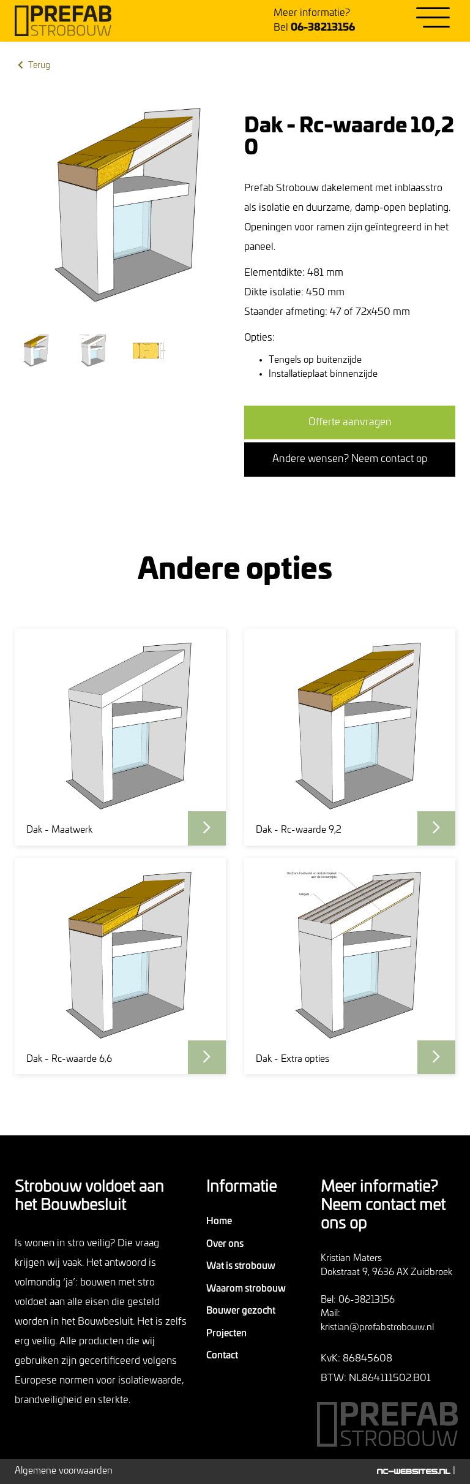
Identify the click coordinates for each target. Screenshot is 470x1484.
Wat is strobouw (240, 1266)
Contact (222, 1355)
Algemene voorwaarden (64, 1470)
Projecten (226, 1333)
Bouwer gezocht (240, 1311)
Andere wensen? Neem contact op (349, 459)
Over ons (225, 1244)
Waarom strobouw (246, 1288)
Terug (32, 65)
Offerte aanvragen (350, 422)
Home (219, 1221)
